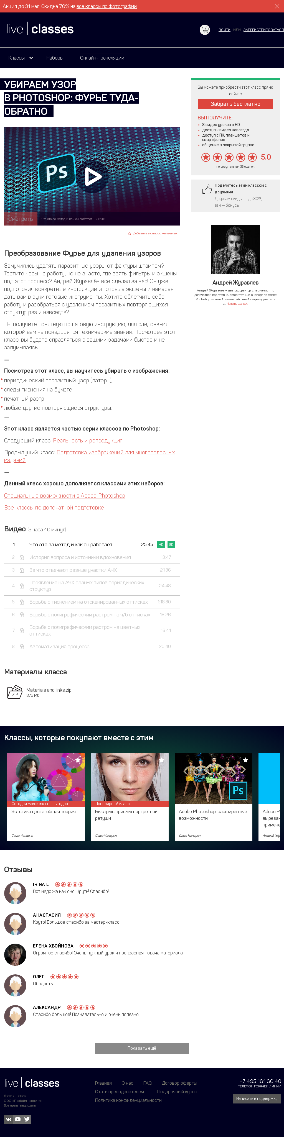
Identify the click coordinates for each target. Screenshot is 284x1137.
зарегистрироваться (264, 30)
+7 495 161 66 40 (260, 1081)
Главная (103, 1083)
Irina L (41, 884)
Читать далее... (237, 304)
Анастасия (47, 915)
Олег (38, 976)
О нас (127, 1083)
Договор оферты (179, 1083)
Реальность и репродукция (88, 440)
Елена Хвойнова (53, 946)
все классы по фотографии (107, 6)
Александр (47, 1007)
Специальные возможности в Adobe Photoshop (64, 495)
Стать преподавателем (119, 1091)
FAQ (147, 1083)
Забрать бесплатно (235, 104)
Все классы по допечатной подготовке (54, 507)
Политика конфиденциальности (128, 1100)
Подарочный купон (177, 1091)
